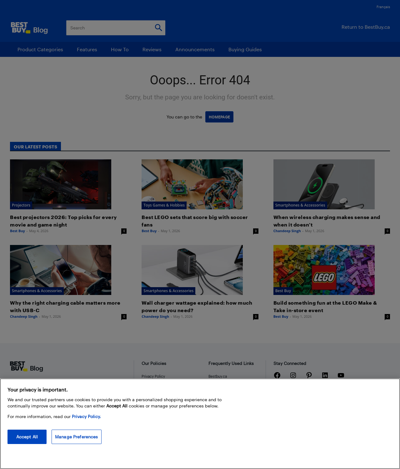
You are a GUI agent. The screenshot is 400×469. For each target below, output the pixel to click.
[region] (200, 423)
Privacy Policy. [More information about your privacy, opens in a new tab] (86, 416)
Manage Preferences (76, 436)
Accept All (27, 436)
